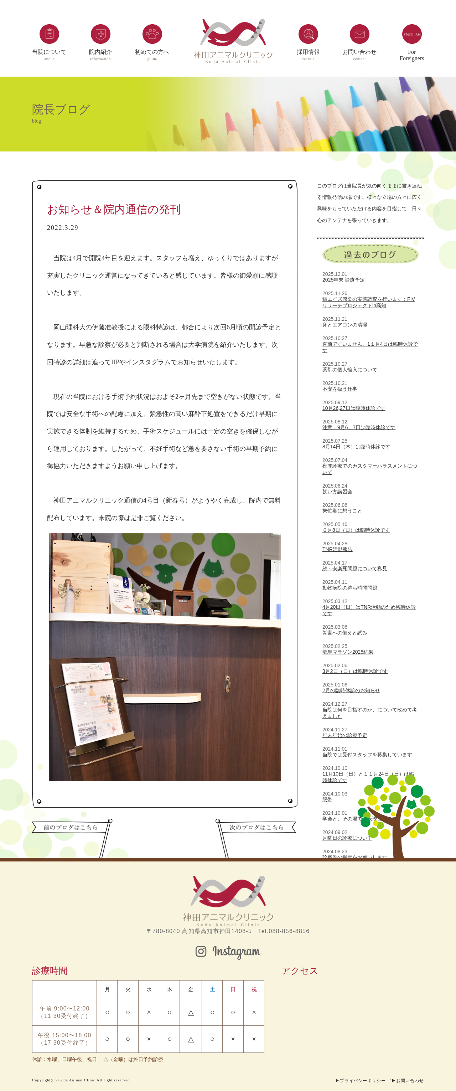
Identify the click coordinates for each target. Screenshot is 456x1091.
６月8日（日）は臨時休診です (356, 530)
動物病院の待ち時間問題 (349, 588)
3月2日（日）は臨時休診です (355, 671)
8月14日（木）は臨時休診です (356, 446)
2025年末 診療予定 (343, 280)
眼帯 (327, 799)
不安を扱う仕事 (339, 389)
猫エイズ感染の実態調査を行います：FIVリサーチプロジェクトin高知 (368, 302)
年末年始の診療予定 (344, 735)
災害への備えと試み (344, 632)
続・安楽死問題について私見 (354, 568)
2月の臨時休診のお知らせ (351, 690)
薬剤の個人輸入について (349, 369)
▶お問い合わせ (408, 1080)
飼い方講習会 (337, 491)
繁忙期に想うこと (342, 511)
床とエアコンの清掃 (344, 325)
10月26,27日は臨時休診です (353, 408)
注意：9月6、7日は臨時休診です (358, 427)
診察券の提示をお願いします (354, 857)
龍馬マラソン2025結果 (347, 652)
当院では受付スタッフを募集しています (367, 754)
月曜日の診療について (347, 838)
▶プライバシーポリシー (360, 1080)
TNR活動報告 (337, 549)
